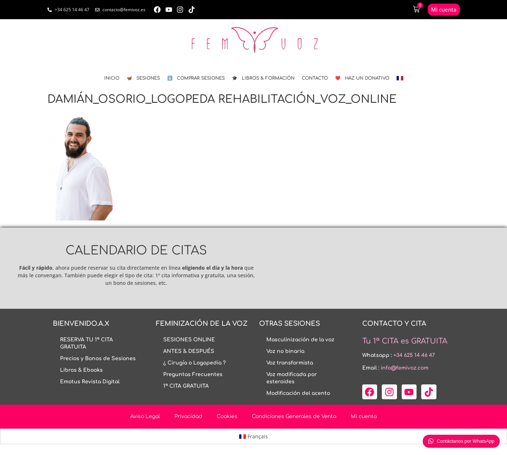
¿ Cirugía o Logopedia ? (194, 363)
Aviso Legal (145, 416)
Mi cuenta (364, 416)
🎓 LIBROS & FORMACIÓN (263, 78)
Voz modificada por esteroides (291, 378)
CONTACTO (315, 78)
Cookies (227, 416)
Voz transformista (289, 363)
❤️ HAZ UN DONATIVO (362, 78)
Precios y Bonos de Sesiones (98, 358)
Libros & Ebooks (81, 370)
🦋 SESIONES (143, 78)
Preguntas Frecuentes (193, 374)
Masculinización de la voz (300, 339)
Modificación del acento (298, 393)
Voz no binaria (285, 351)
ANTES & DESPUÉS (188, 351)
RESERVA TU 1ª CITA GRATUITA (86, 343)
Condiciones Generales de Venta (294, 416)
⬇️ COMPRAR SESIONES (196, 78)
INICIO (111, 78)
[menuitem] (400, 78)
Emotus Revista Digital (89, 381)
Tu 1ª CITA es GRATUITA (404, 341)
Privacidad (188, 416)
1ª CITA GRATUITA (186, 386)
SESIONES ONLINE (189, 339)
